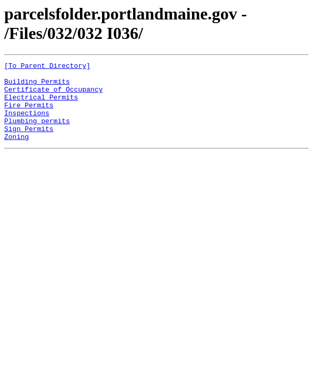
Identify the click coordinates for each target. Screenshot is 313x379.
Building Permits (37, 86)
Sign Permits (29, 142)
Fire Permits (29, 114)
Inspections (26, 123)
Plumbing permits (37, 133)
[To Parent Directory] (47, 67)
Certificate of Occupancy (53, 95)
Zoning (16, 152)
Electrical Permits (41, 104)
